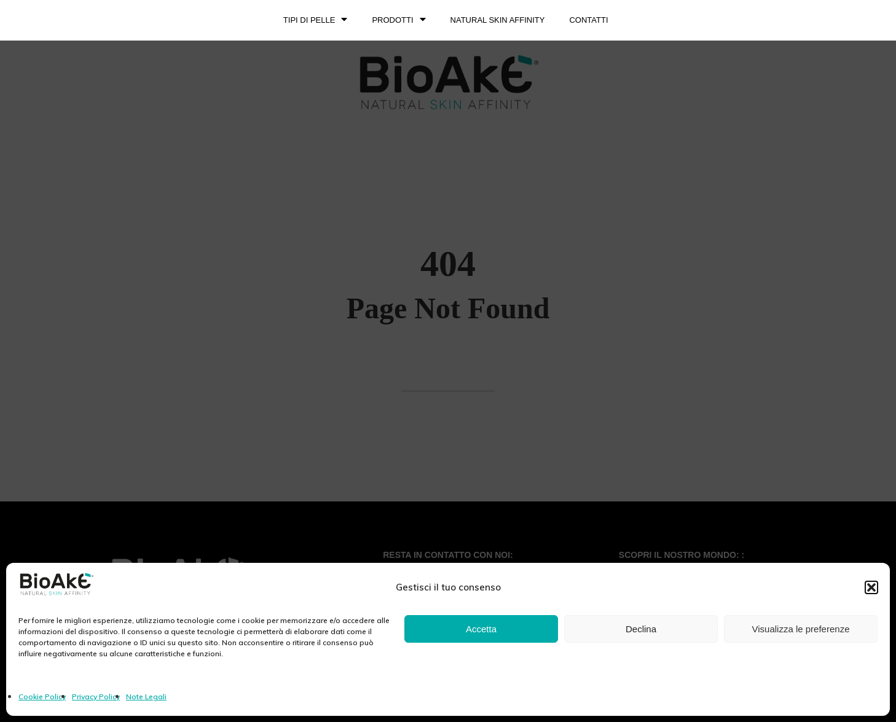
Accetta (481, 629)
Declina (641, 629)
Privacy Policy (96, 696)
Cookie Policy (42, 696)
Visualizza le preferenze (801, 629)
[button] (871, 587)
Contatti (588, 20)
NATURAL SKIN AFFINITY (497, 20)
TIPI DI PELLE (315, 20)
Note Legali (146, 696)
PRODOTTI (398, 20)
